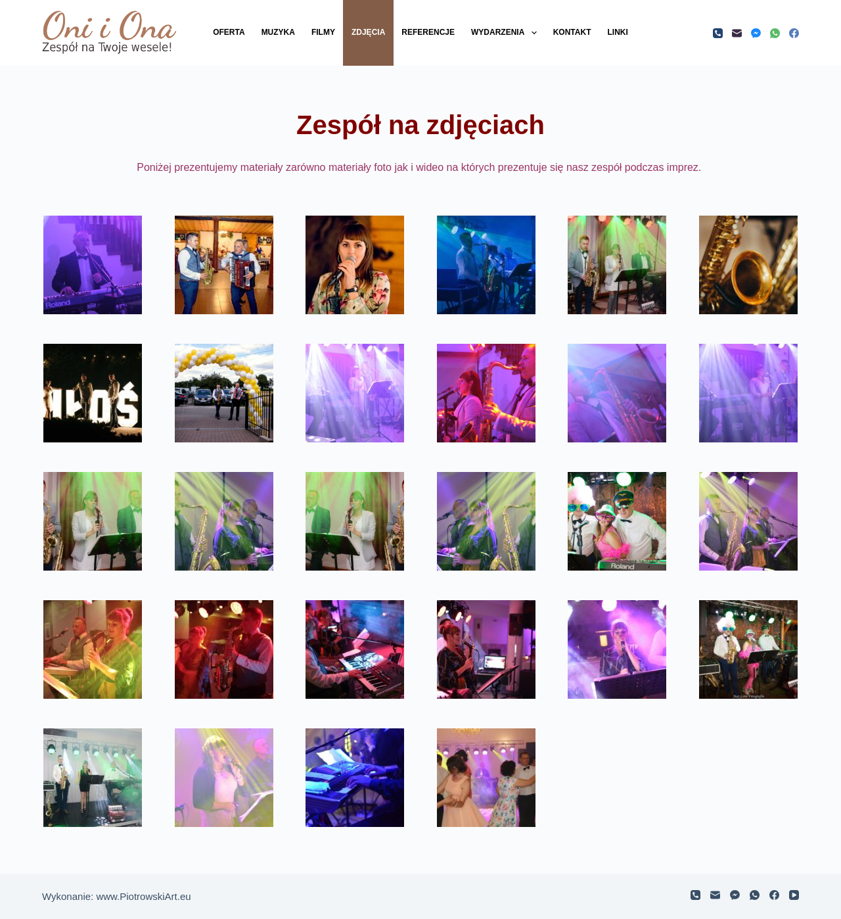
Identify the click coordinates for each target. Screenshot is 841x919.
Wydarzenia (506, 33)
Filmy (323, 32)
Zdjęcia (368, 32)
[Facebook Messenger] (756, 33)
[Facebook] (794, 33)
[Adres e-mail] (737, 33)
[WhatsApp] (775, 33)
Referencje (428, 32)
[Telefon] (718, 33)
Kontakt (572, 32)
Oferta (228, 32)
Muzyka (278, 32)
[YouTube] (794, 895)
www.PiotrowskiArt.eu (143, 896)
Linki (617, 32)
